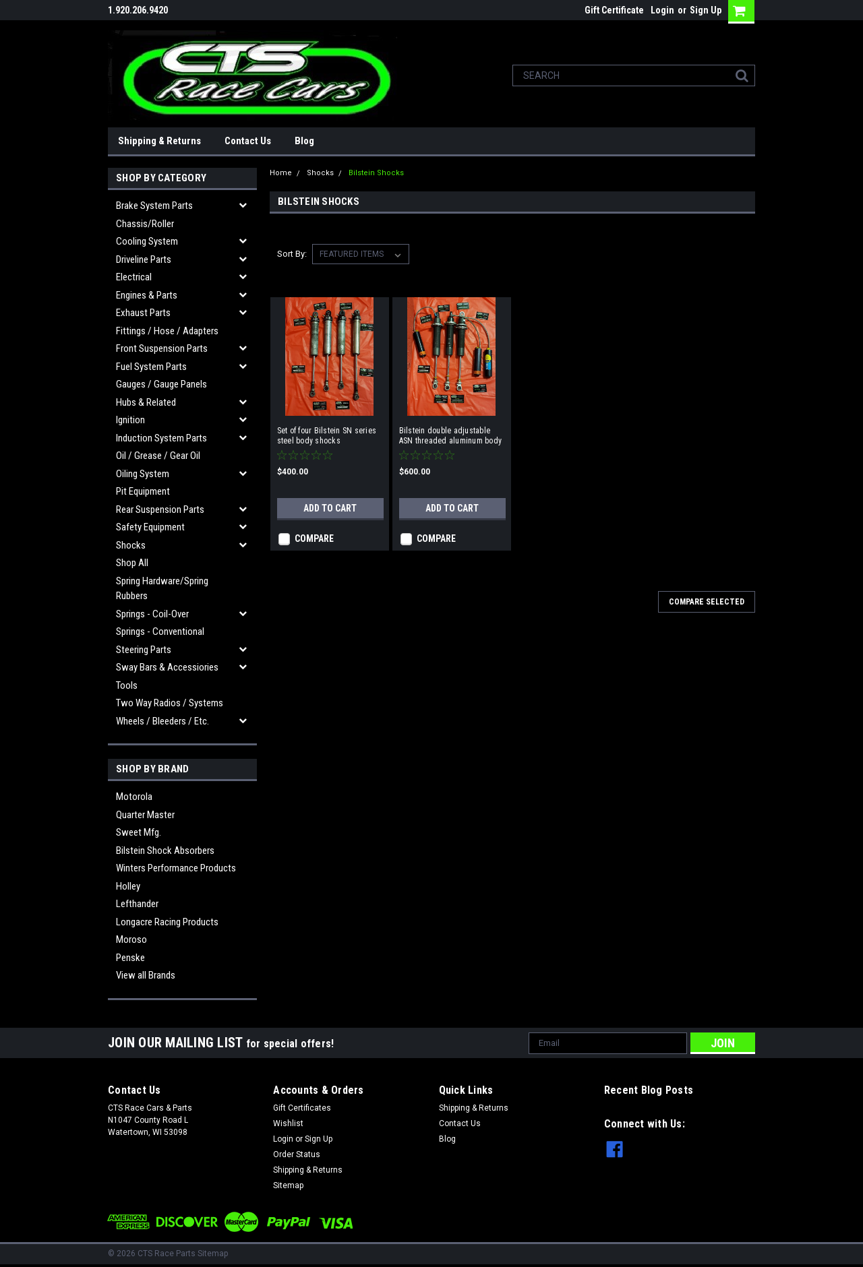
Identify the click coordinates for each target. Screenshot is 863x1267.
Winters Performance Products (176, 868)
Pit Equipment (143, 491)
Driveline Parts (143, 259)
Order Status (296, 1154)
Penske (130, 958)
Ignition (130, 420)
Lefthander (137, 904)
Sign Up (705, 10)
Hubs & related (146, 402)
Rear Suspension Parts (160, 509)
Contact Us (248, 141)
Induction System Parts (161, 438)
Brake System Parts (154, 205)
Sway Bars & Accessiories (167, 667)
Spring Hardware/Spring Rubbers (162, 588)
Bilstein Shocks (376, 172)
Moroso (131, 939)
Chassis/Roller (145, 224)
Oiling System (142, 474)
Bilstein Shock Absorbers (165, 850)
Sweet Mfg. (138, 832)
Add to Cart (330, 508)
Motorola (134, 797)
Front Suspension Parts (162, 348)
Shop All (132, 563)
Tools (127, 685)
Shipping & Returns (159, 141)
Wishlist (288, 1123)
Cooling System (147, 241)
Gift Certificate (614, 10)
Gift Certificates (302, 1108)
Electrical (134, 277)
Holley (128, 886)
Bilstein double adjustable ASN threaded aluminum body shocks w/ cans (450, 436)
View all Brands (145, 975)
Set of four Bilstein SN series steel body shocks (327, 435)
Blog (304, 141)
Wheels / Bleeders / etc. (162, 721)
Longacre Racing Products (167, 922)
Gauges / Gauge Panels (161, 384)
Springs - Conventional (160, 631)
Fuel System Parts (151, 367)
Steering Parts (143, 650)
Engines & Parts (146, 295)
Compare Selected (706, 602)
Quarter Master (145, 815)
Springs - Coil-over (152, 614)
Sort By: (292, 254)
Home (281, 172)
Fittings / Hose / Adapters (167, 331)
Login (662, 10)
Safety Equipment (150, 527)
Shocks (131, 545)
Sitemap (288, 1185)
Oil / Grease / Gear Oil (158, 456)
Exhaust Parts (143, 313)
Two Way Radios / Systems (169, 703)
